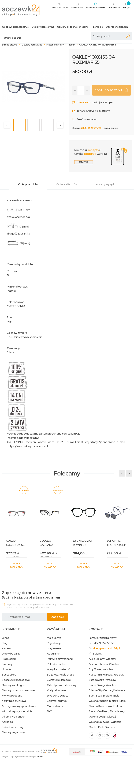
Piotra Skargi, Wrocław (102, 685)
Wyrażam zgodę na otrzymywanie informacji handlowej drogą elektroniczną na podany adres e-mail (41, 605)
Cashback (84, 102)
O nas (5, 638)
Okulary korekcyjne (43, 26)
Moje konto (54, 638)
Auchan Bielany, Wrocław (104, 664)
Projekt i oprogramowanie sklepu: (22, 756)
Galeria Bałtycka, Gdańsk (105, 722)
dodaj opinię (111, 128)
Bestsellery (9, 674)
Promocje (97, 26)
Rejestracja (54, 643)
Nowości (7, 669)
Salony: (97, 653)
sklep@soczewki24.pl (106, 648)
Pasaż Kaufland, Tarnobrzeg (107, 711)
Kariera (6, 648)
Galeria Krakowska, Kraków (105, 706)
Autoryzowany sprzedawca (19, 706)
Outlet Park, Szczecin (102, 727)
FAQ (49, 711)
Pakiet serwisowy (13, 727)
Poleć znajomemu (84, 119)
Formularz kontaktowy (103, 638)
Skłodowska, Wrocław (102, 680)
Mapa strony (55, 706)
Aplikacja (7, 722)
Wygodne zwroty (57, 695)
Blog (5, 643)
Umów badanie (12, 37)
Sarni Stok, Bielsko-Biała (104, 695)
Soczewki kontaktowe (15, 26)
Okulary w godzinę (13, 732)
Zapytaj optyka (57, 701)
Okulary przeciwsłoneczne (73, 26)
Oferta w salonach (116, 26)
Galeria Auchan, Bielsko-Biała (107, 701)
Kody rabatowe (56, 690)
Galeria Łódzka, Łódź (102, 716)
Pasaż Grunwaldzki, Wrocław (106, 674)
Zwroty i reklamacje (59, 680)
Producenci (9, 659)
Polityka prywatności (60, 659)
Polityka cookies (57, 664)
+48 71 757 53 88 (103, 643)
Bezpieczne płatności (60, 674)
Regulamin (53, 653)
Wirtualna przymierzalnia (17, 711)
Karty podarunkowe (14, 701)
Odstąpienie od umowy (61, 685)
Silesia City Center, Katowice (107, 690)
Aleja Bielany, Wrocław (102, 659)
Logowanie (54, 648)
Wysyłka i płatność (58, 669)
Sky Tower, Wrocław (101, 669)
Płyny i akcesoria (12, 695)
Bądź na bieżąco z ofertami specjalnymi (31, 594)
